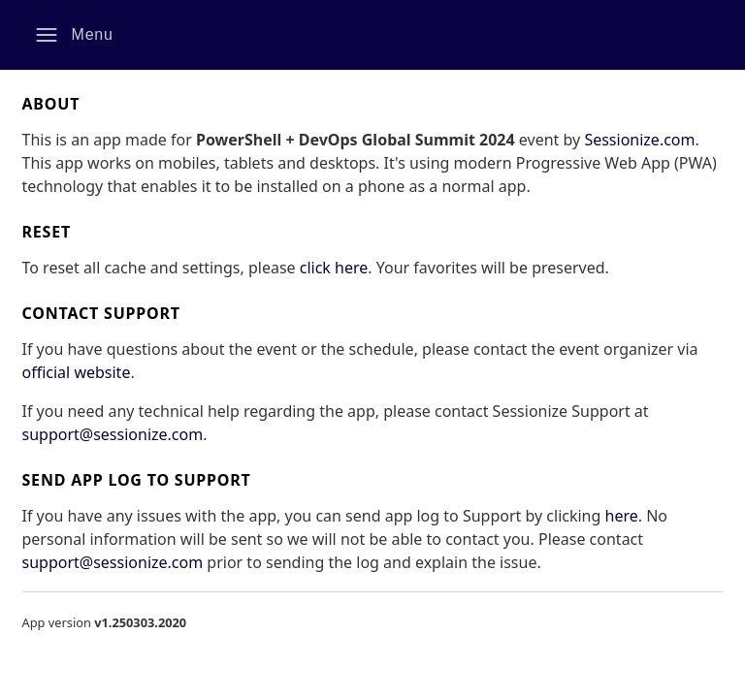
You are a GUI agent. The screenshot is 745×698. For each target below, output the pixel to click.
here (621, 515)
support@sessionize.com (113, 434)
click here (334, 267)
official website (76, 372)
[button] (74, 35)
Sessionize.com (639, 139)
